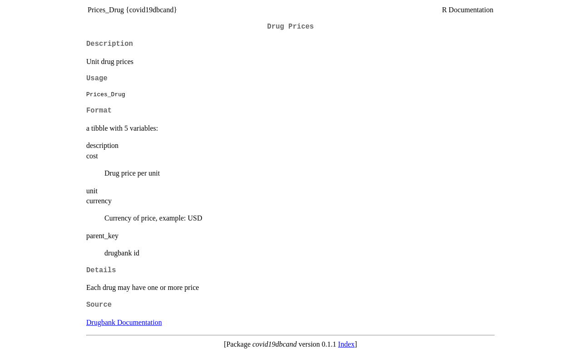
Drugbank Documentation (124, 322)
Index (346, 344)
